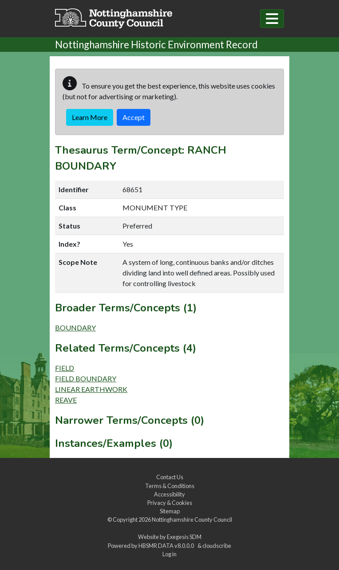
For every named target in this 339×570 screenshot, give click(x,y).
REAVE (66, 400)
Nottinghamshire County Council (192, 519)
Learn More (89, 117)
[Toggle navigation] (272, 18)
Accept (133, 117)
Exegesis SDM (184, 536)
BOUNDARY (75, 327)
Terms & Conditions (169, 485)
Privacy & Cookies (169, 502)
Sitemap (170, 511)
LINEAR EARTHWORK (91, 389)
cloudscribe (216, 545)
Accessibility (169, 494)
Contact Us (169, 477)
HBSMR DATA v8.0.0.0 (167, 545)
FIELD (64, 368)
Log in (169, 554)
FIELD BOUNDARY (85, 378)
